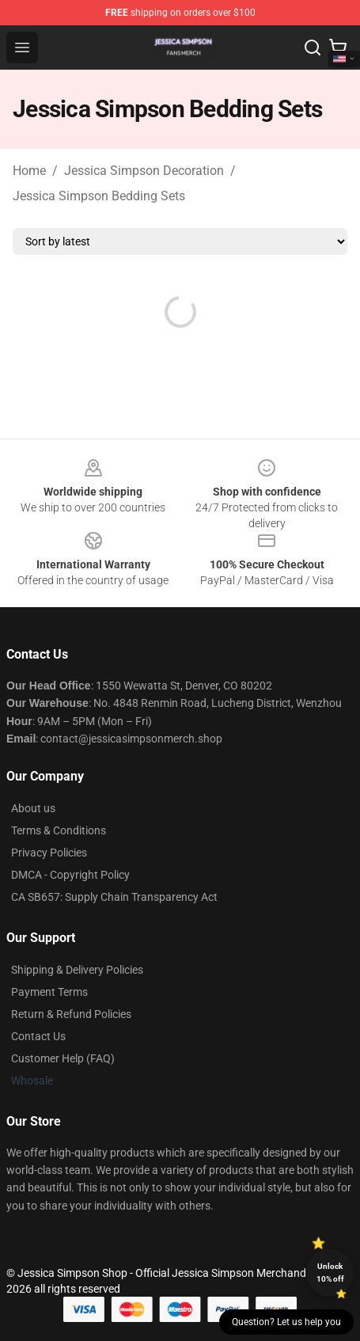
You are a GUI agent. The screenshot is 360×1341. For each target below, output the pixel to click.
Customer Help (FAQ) (63, 1058)
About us (33, 808)
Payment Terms (49, 992)
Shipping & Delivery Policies (77, 969)
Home (29, 170)
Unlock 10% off (330, 1272)
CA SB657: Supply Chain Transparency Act (114, 897)
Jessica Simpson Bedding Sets (99, 195)
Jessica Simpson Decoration (144, 170)
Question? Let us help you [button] (286, 1322)
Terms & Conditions (58, 830)
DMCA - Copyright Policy (70, 874)
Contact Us (38, 1036)
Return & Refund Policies (71, 1014)
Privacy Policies (49, 852)
